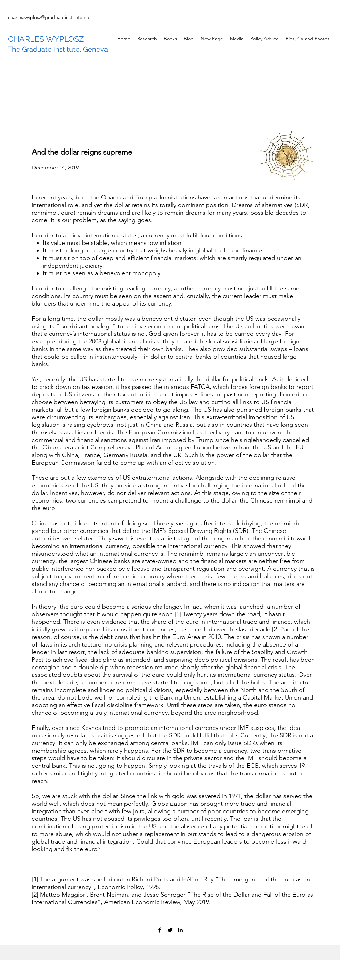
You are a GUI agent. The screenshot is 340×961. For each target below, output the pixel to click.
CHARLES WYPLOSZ (46, 38)
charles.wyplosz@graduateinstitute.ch (48, 17)
